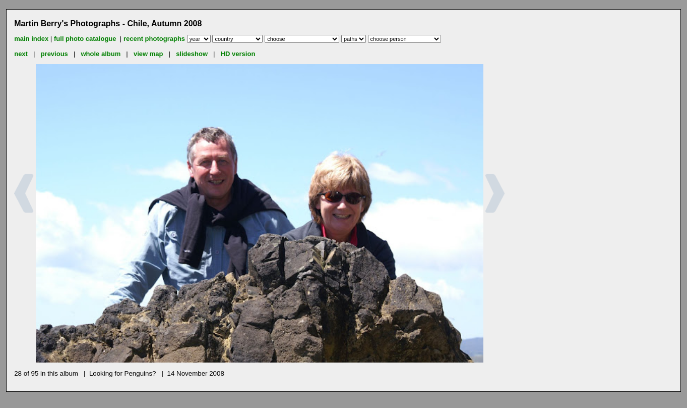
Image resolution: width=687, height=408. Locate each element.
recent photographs (154, 38)
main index (31, 38)
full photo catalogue (86, 38)
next (21, 54)
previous (54, 54)
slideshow (192, 54)
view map (148, 54)
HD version (238, 54)
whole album (101, 54)
